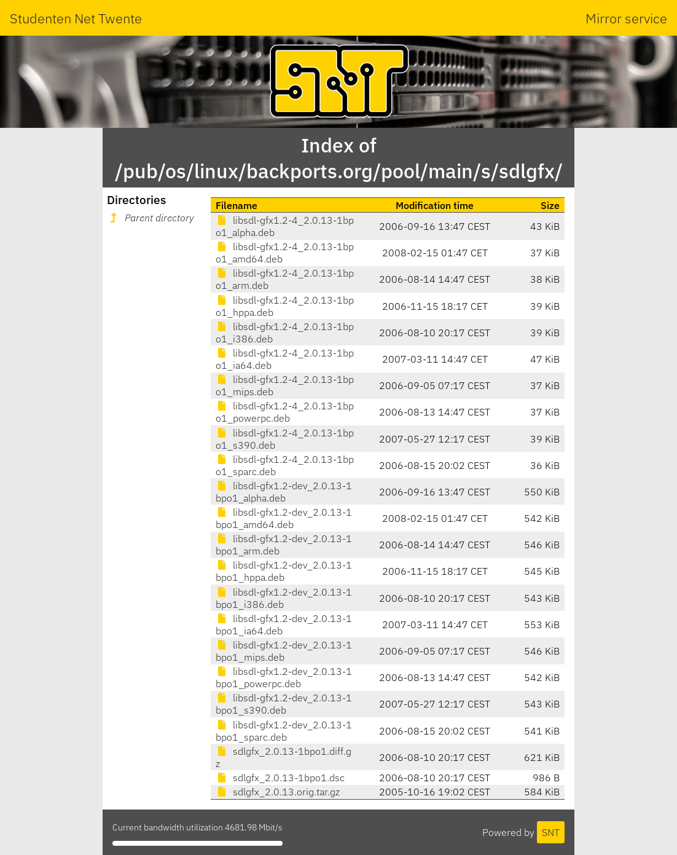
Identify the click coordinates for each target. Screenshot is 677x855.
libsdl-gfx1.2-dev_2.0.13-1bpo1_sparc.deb (284, 731)
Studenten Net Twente (76, 18)
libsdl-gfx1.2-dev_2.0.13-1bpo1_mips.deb (284, 651)
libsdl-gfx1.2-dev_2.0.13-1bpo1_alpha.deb (284, 491)
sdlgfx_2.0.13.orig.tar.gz (278, 792)
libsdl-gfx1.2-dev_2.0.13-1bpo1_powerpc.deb (284, 677)
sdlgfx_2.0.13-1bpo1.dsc (280, 777)
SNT (551, 832)
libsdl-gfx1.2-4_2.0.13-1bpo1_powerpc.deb (285, 412)
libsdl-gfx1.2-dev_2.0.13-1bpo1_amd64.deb (284, 518)
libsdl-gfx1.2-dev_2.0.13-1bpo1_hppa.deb (284, 571)
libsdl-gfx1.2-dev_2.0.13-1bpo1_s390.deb (284, 703)
